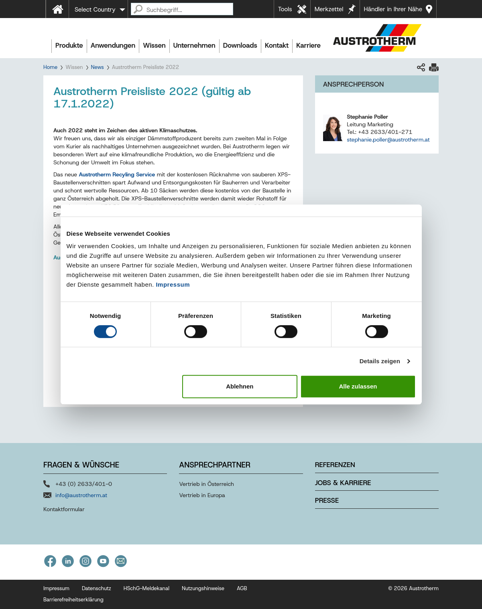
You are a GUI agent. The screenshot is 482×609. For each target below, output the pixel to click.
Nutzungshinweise (203, 588)
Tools (285, 9)
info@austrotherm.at (81, 495)
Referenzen (335, 464)
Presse (327, 500)
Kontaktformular (64, 509)
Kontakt (277, 45)
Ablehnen (239, 386)
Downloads (240, 45)
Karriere (308, 45)
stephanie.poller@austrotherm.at (388, 139)
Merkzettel (329, 9)
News (97, 67)
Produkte (69, 45)
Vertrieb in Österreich (206, 484)
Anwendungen (113, 45)
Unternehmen (194, 45)
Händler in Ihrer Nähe (393, 9)
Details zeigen (380, 361)
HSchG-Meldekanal (146, 588)
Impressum (173, 284)
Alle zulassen (358, 386)
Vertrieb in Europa (202, 495)
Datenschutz (96, 588)
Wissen (154, 45)
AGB (242, 588)
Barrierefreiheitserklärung (73, 599)
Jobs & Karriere (343, 482)
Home (50, 67)
